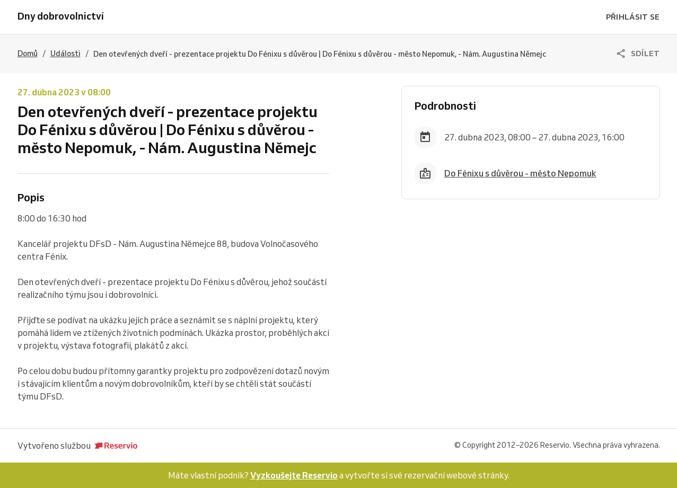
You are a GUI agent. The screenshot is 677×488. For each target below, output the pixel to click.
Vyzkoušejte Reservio (294, 475)
